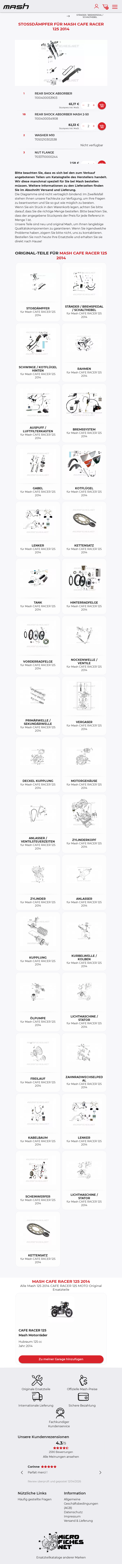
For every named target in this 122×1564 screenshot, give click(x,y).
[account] (97, 6)
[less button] (83, 105)
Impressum (72, 1516)
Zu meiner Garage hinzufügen (61, 1359)
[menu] (115, 6)
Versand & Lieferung (78, 1520)
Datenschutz (73, 1512)
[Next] (68, 16)
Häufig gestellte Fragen (35, 1499)
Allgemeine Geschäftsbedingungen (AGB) (81, 1504)
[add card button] (102, 105)
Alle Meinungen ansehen (61, 1456)
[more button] (93, 105)
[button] (61, 1309)
